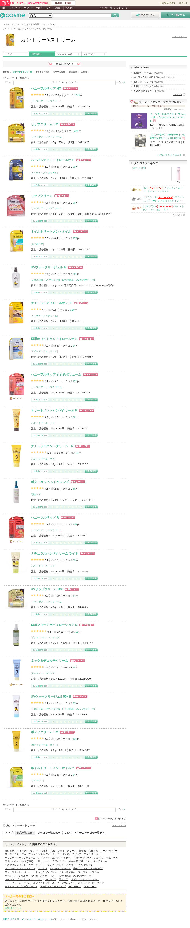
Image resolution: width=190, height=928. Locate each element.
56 (74, 488)
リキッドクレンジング (44, 872)
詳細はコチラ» (13, 907)
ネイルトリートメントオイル (51, 231)
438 (76, 131)
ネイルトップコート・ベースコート (23, 879)
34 (74, 345)
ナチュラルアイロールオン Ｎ (51, 303)
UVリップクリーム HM (47, 589)
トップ (8, 54)
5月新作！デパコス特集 (149, 73)
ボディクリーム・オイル (44, 744)
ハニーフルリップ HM (46, 88)
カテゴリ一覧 (105, 8)
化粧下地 (93, 850)
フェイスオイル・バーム (17, 872)
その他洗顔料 (76, 861)
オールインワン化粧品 (16, 876)
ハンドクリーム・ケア (43, 423)
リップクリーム (42, 196)
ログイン (183, 3)
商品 (36, 54)
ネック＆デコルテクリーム (49, 660)
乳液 (52, 850)
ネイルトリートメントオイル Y (52, 768)
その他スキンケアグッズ (53, 886)
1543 (77, 95)
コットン (42, 868)
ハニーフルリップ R (45, 517)
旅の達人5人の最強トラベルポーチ (154, 77)
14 (74, 595)
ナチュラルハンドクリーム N (52, 446)
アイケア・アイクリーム (44, 172)
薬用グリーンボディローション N (54, 625)
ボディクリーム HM (44, 732)
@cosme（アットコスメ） (84, 919)
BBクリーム (74, 886)
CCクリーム (90, 886)
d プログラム (149, 206)
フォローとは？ (179, 36)
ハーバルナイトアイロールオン (52, 160)
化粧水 (44, 850)
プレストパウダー (66, 865)
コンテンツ (89, 54)
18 (74, 667)
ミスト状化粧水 (67, 872)
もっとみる (177, 94)
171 (75, 381)
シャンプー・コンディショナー (54, 857)
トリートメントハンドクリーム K (54, 410)
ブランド (28, 8)
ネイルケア (37, 244)
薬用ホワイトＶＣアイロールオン (54, 339)
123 (75, 738)
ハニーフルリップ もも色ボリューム (56, 374)
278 (75, 238)
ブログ (39, 8)
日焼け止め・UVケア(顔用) (45, 280)
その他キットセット (60, 868)
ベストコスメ (120, 8)
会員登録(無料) (167, 3)
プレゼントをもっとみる (169, 154)
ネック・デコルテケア (43, 673)
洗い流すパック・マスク (43, 876)
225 (75, 274)
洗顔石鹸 (9, 850)
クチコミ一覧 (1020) (48, 832)
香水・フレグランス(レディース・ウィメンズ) (46, 854)
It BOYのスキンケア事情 (149, 91)
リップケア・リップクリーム (46, 101)
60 (74, 560)
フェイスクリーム (67, 850)
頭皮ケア (36, 494)
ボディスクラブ (41, 883)
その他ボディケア (82, 857)
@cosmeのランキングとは (112, 818)
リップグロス (12, 854)
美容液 (82, 850)
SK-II (145, 188)
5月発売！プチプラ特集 (149, 81)
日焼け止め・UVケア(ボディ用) (78, 280)
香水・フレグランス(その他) (88, 868)
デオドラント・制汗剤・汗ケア (21, 886)
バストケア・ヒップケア (91, 883)
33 (74, 703)
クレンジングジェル (96, 861)
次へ (120, 82)
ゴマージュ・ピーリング (41, 865)
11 (76, 631)
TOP (4, 8)
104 (75, 524)
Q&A (48, 8)
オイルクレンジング (27, 850)
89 (74, 166)
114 (72, 309)
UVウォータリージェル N (48, 267)
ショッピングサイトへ (70, 88)
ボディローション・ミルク (45, 637)
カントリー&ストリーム (20, 825)
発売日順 (74, 72)
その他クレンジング (15, 865)
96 (74, 202)
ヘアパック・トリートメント (20, 868)
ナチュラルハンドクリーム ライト (54, 553)
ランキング (15, 8)
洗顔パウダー (59, 861)
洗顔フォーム (43, 861)
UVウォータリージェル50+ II (51, 696)
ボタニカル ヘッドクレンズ (50, 482)
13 (76, 452)
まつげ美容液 (85, 865)
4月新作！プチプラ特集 (149, 86)
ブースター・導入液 (88, 872)
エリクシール (150, 197)
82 (74, 417)
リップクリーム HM (44, 124)
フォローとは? (119, 825)
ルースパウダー (109, 850)
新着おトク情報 (63, 3)
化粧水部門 (139, 168)
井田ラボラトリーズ (13, 919)
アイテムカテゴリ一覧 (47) (89, 832)
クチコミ (65, 54)
